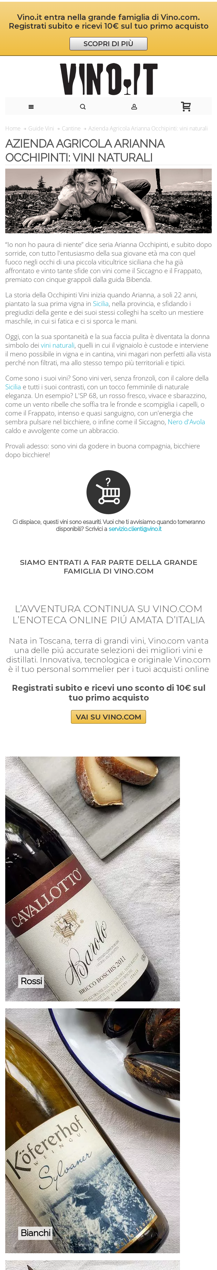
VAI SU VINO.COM (109, 716)
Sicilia (101, 303)
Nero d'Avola (186, 421)
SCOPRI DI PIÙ (108, 44)
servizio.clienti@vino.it (135, 529)
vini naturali (57, 345)
